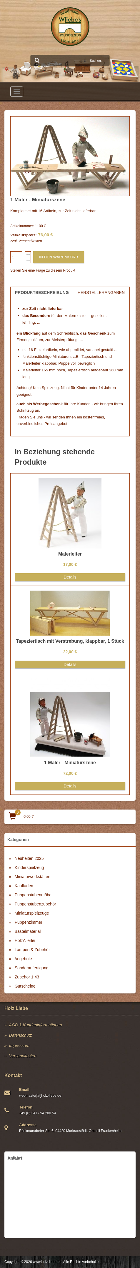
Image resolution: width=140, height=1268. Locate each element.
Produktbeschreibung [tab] (42, 292)
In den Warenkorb (58, 257)
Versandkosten (30, 241)
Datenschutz (20, 1035)
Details (70, 577)
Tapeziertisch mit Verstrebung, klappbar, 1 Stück (70, 641)
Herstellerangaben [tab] (101, 292)
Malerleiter (70, 553)
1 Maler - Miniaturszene (70, 762)
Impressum (19, 1045)
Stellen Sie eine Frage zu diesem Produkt (42, 270)
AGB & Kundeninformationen (35, 1025)
